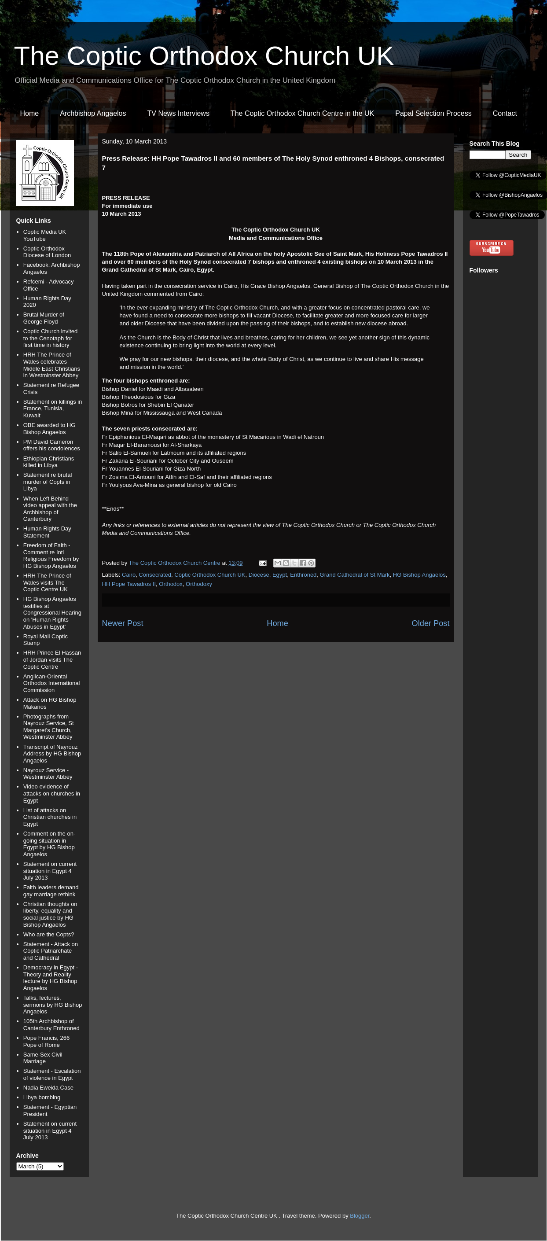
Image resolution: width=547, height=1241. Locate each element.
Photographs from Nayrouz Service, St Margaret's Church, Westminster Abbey (48, 726)
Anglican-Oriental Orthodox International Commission (51, 683)
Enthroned (303, 574)
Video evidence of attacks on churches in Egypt (51, 793)
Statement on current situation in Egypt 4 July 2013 (50, 871)
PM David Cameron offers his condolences (51, 445)
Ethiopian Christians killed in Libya (48, 462)
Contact (505, 113)
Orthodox (170, 584)
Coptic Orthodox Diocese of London (47, 252)
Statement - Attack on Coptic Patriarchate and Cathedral (50, 951)
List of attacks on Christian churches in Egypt (50, 817)
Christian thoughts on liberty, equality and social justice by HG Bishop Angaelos (50, 914)
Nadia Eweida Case (48, 1087)
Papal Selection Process (433, 113)
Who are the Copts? (48, 934)
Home (29, 113)
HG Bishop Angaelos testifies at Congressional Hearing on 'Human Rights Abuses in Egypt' (52, 613)
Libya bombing (42, 1097)
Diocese (259, 574)
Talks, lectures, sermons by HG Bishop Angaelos (52, 1004)
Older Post (431, 623)
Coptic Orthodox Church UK (209, 574)
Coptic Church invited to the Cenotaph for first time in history (50, 338)
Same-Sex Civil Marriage (42, 1058)
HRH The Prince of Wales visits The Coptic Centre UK (47, 582)
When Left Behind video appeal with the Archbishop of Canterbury (50, 509)
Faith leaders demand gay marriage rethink (51, 891)
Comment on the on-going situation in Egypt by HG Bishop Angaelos (49, 844)
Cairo (129, 574)
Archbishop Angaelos (93, 113)
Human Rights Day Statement (47, 532)
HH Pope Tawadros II (129, 584)
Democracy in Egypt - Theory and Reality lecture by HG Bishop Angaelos (50, 977)
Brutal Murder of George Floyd (43, 318)
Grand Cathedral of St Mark (355, 574)
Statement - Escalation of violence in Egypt (52, 1074)
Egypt (279, 574)
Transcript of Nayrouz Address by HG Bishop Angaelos (52, 754)
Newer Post (122, 623)
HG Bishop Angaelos (419, 574)
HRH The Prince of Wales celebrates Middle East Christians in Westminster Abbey (51, 365)
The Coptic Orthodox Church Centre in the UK (302, 113)
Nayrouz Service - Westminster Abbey (48, 774)
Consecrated (155, 574)
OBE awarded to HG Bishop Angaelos (49, 428)
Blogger (359, 1215)
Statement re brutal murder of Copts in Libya (47, 481)
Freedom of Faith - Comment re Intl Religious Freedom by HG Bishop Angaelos (51, 555)
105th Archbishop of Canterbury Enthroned (51, 1024)
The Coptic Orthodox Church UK (204, 55)
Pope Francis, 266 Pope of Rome (46, 1041)
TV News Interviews (178, 113)
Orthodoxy (199, 584)
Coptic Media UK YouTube (44, 235)
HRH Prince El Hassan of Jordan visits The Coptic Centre (52, 659)
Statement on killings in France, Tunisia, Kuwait (52, 408)
